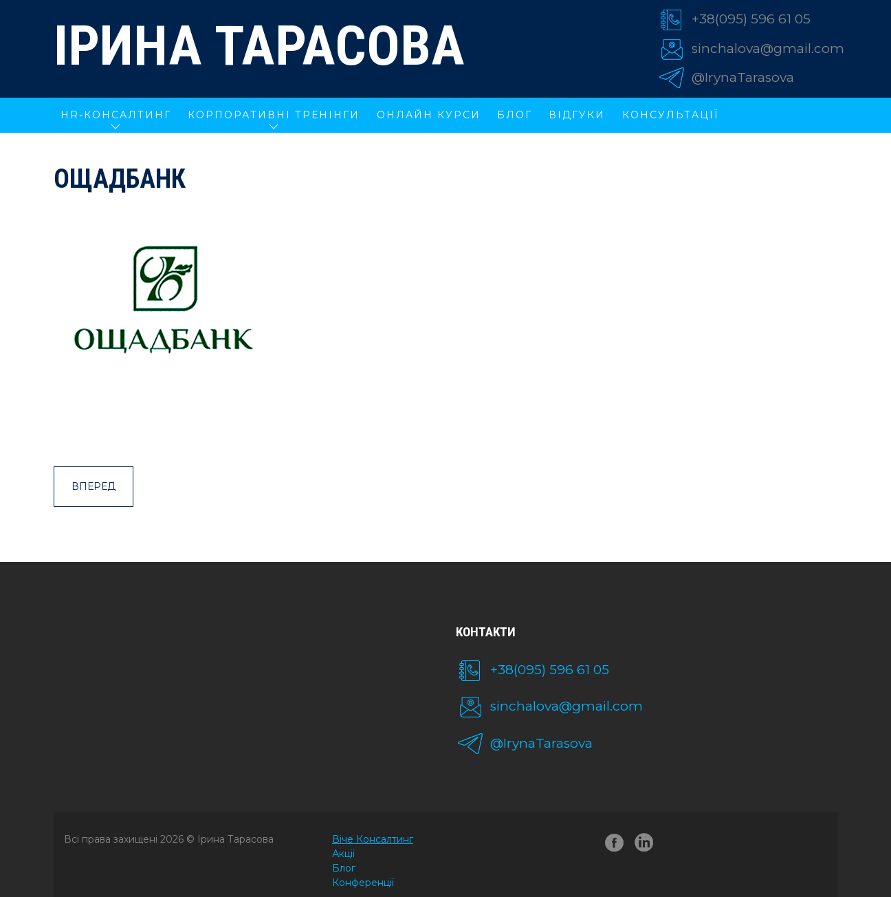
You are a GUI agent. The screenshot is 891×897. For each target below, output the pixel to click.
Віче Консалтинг (372, 839)
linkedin (646, 845)
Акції (343, 853)
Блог (514, 115)
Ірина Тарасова (259, 46)
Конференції (363, 882)
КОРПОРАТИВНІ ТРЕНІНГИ (274, 115)
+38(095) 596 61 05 (751, 19)
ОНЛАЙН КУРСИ (429, 115)
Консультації (670, 115)
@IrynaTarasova (743, 77)
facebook (614, 845)
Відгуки (577, 115)
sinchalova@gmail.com (768, 48)
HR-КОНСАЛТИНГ (115, 115)
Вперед (94, 486)
